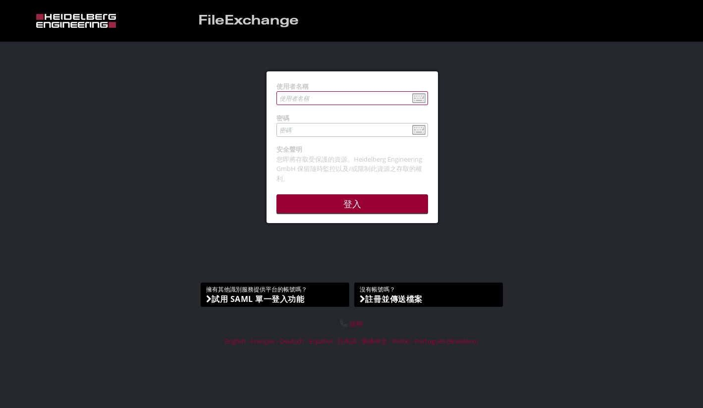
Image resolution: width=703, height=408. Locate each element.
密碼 (282, 118)
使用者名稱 (292, 86)
